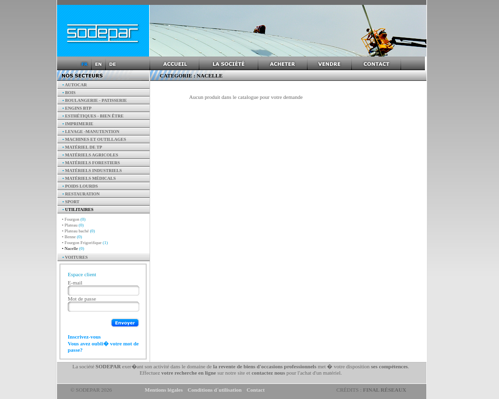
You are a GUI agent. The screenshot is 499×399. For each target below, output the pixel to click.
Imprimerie (77, 123)
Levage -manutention (90, 131)
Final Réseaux (384, 390)
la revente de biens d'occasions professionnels (264, 366)
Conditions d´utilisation (215, 390)
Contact (256, 390)
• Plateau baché (78, 230)
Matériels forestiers (91, 162)
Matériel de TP (82, 147)
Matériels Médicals (89, 178)
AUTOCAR (74, 84)
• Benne (72, 236)
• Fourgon (74, 219)
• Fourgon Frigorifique (85, 242)
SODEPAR (108, 366)
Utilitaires (78, 209)
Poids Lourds (80, 186)
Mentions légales (164, 390)
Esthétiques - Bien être (93, 116)
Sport (70, 201)
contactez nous (268, 373)
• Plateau (73, 225)
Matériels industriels (92, 170)
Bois (69, 92)
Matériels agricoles (90, 154)
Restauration (81, 193)
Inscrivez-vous (84, 337)
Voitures (75, 257)
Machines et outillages (94, 139)
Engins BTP (77, 108)
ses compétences (389, 366)
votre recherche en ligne (188, 373)
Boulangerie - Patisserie (94, 100)
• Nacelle (73, 248)
